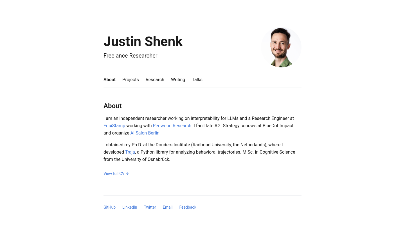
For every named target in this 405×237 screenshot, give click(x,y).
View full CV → (116, 173)
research (155, 79)
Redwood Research (172, 125)
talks (197, 79)
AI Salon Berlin (144, 133)
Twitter (150, 207)
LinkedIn (129, 207)
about (110, 79)
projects (130, 79)
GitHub (110, 207)
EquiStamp (114, 125)
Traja (130, 152)
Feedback (187, 207)
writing (178, 79)
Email (168, 207)
